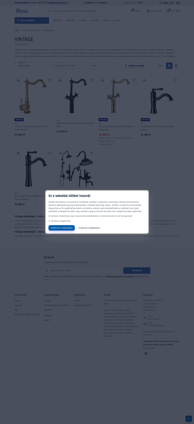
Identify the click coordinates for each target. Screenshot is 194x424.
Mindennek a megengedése (62, 228)
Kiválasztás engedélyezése (89, 228)
